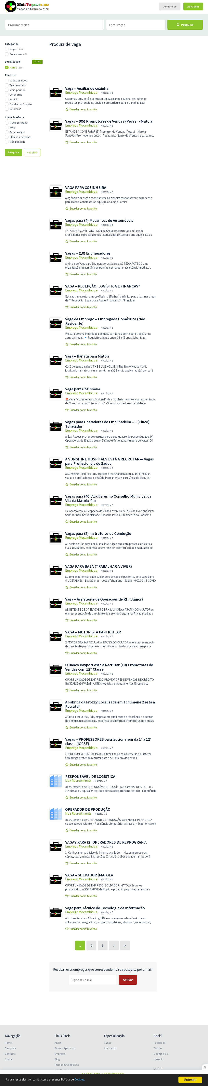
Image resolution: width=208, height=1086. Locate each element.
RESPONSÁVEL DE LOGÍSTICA (90, 776)
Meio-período (18, 90)
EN (155, 1068)
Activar (128, 980)
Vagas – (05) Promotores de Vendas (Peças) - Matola (108, 121)
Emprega (60, 1053)
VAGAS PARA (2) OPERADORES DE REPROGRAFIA (106, 842)
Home (8, 1042)
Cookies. (90, 1080)
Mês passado (17, 141)
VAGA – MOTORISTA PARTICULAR (93, 632)
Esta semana (17, 132)
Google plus (161, 1053)
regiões (37, 61)
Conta (8, 1059)
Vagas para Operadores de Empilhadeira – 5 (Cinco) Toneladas (107, 424)
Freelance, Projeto (21, 104)
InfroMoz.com (63, 1070)
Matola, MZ (107, 92)
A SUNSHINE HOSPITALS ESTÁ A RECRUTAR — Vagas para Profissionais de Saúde (109, 461)
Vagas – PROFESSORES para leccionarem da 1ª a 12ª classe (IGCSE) (108, 741)
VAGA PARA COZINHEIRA (85, 187)
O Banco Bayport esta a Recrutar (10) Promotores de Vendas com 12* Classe (109, 667)
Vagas (107, 1042)
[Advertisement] (24, 225)
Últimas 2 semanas (21, 137)
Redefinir (32, 152)
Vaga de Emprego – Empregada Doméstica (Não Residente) (105, 321)
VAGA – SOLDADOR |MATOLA (89, 875)
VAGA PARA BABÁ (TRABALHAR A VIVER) (98, 566)
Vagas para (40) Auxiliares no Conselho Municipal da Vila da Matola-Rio (108, 498)
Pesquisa (13, 152)
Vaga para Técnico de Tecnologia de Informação (105, 908)
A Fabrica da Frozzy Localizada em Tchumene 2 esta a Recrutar (110, 704)
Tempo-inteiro (18, 85)
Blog (57, 1059)
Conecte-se (169, 6)
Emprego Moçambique (81, 92)
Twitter (158, 1048)
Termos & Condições (67, 1064)
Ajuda (58, 1042)
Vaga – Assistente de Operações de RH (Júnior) (104, 599)
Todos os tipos (18, 80)
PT (161, 1068)
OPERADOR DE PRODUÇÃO (87, 809)
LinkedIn (158, 1059)
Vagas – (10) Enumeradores (87, 253)
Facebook (159, 1042)
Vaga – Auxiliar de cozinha (86, 88)
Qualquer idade (19, 123)
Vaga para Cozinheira (82, 389)
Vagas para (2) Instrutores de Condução (98, 533)
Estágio (14, 99)
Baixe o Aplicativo (65, 1048)
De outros (15, 109)
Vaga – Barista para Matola (87, 356)
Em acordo (16, 94)
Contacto (10, 1053)
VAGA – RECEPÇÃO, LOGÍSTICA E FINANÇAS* (102, 286)
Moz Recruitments (78, 780)
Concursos (110, 1048)
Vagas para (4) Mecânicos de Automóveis (99, 220)
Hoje (12, 127)
